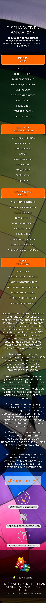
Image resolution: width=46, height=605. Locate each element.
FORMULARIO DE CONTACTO (23, 545)
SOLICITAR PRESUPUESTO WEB (23, 526)
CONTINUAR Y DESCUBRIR (23, 507)
